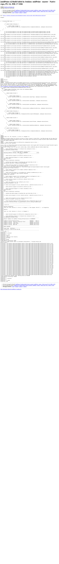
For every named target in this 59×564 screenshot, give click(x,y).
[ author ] (25, 12)
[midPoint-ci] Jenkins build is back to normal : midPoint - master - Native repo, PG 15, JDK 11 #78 (35, 10)
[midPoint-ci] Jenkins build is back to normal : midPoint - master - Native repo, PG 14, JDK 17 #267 (34, 11)
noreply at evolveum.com (9, 7)
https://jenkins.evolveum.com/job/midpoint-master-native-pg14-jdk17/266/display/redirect (24, 15)
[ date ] (13, 12)
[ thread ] (17, 12)
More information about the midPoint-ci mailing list (10, 342)
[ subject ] (21, 12)
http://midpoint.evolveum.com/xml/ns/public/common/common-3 (15, 100)
